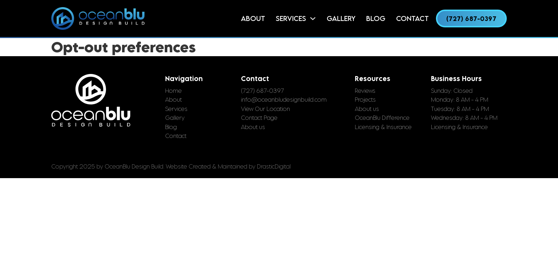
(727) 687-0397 (471, 18)
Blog (375, 18)
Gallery (341, 18)
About (253, 18)
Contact (412, 18)
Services (291, 18)
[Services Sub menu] (313, 18)
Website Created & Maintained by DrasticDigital (228, 166)
